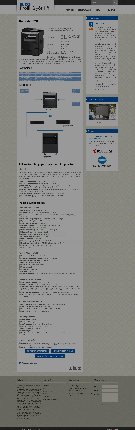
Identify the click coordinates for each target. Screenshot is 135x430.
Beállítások (56, 222)
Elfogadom (38, 222)
